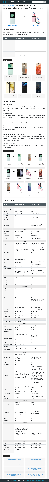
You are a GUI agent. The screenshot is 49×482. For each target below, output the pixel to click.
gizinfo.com (13, 480)
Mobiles (18, 1)
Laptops (24, 1)
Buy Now (22, 55)
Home (12, 1)
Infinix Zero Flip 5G (37, 25)
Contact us (41, 480)
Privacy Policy (28, 480)
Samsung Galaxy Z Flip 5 (12, 25)
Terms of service (35, 480)
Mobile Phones (10, 5)
